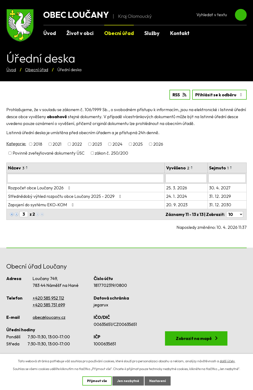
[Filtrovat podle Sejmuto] (227, 178)
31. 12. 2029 (220, 196)
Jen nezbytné (128, 381)
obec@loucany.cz (49, 317)
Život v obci (80, 33)
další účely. (227, 361)
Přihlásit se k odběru (219, 95)
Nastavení (157, 381)
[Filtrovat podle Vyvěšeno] (186, 178)
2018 (37, 144)
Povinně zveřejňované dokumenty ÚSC (48, 153)
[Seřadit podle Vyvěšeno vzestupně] (192, 167)
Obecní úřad (36, 69)
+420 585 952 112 (48, 298)
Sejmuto (219, 168)
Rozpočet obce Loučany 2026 (40, 188)
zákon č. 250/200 (111, 153)
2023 (97, 144)
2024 (117, 144)
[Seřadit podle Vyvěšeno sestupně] (192, 169)
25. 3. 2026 (176, 188)
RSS (179, 95)
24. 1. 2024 (176, 196)
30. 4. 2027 (219, 188)
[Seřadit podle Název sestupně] (27, 169)
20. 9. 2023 (177, 204)
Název (16, 168)
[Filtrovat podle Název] (85, 178)
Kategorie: (16, 143)
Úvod (11, 69)
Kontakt (179, 33)
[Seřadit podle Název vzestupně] (27, 167)
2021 (57, 144)
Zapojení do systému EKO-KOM (42, 204)
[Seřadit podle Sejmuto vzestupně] (231, 167)
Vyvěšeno (177, 168)
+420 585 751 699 (49, 305)
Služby (152, 33)
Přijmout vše (97, 381)
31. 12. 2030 (220, 204)
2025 (138, 144)
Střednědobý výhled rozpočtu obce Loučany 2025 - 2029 (65, 196)
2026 (158, 144)
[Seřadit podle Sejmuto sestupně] (231, 169)
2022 (77, 144)
